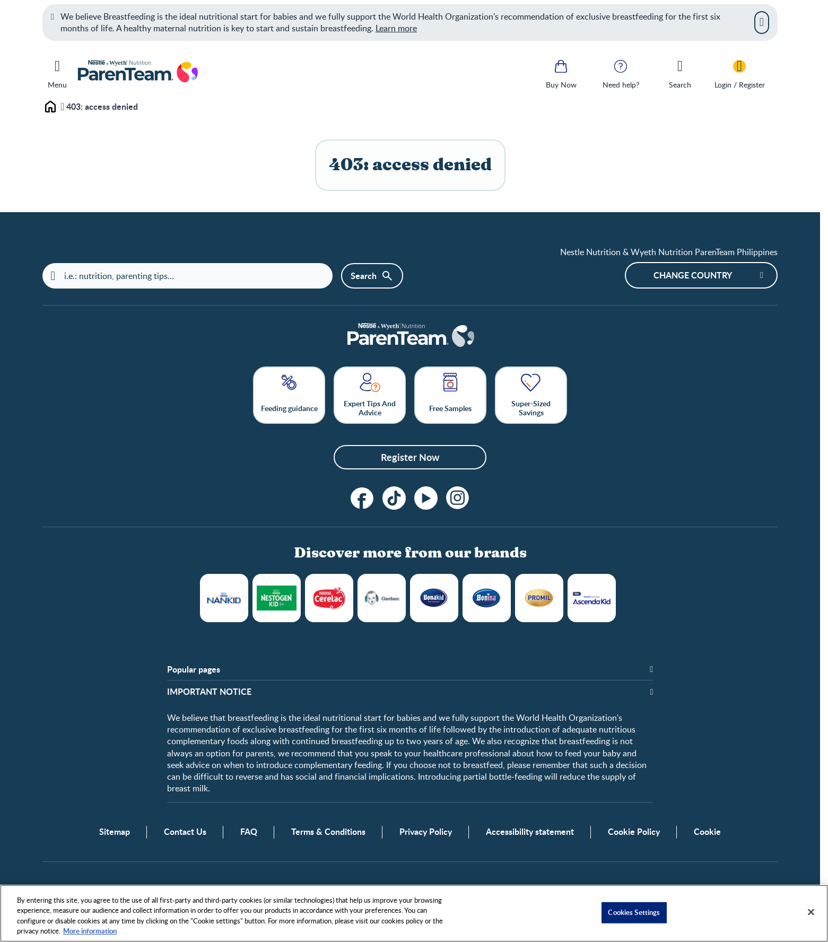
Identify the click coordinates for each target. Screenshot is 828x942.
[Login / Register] (739, 73)
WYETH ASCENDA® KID (592, 598)
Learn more (396, 28)
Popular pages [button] (193, 669)
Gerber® (382, 598)
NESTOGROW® (276, 598)
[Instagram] (457, 498)
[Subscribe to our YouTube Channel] (426, 498)
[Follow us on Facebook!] (362, 498)
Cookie (707, 833)
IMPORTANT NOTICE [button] (209, 692)
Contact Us (185, 833)
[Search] (680, 73)
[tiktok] (394, 498)
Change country (692, 275)
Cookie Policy (634, 833)
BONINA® (487, 598)
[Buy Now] (561, 73)
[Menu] (57, 72)
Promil (539, 598)
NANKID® (224, 598)
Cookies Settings (634, 912)
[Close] (761, 22)
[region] (414, 913)
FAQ (248, 833)
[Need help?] (620, 73)
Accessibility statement (530, 833)
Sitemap (114, 833)
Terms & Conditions (328, 833)
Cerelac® (329, 598)
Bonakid (434, 598)
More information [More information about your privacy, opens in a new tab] (90, 931)
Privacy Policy (425, 833)
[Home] (410, 336)
